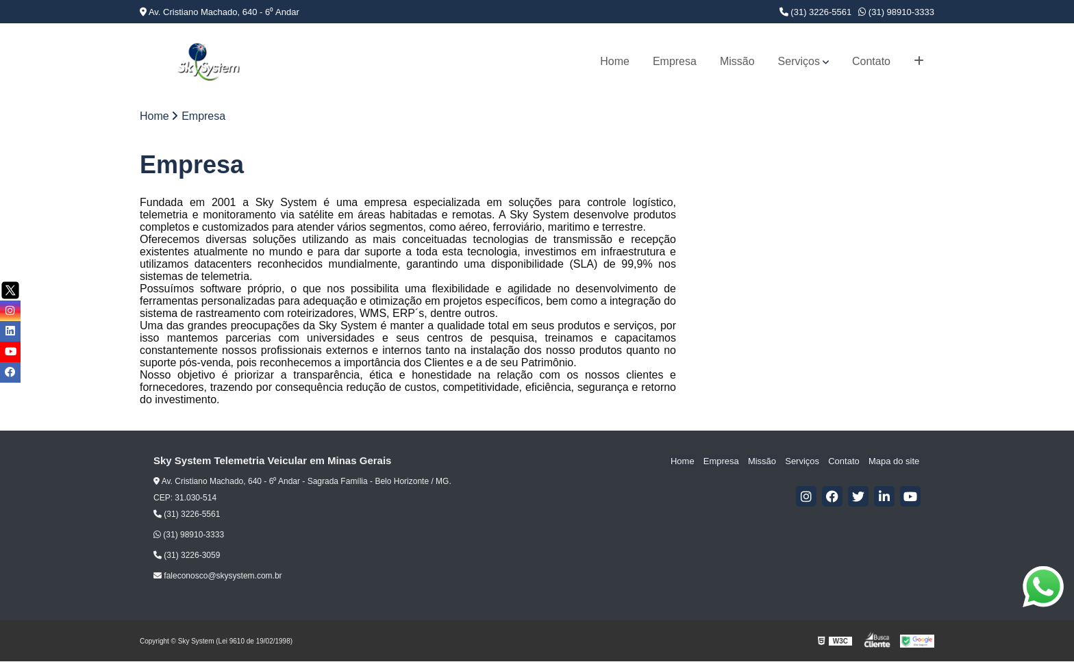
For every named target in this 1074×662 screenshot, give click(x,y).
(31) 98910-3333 (896, 12)
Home (614, 61)
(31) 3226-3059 (186, 556)
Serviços (799, 61)
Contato (871, 61)
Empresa (675, 61)
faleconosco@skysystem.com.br (217, 576)
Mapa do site (894, 462)
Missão (737, 61)
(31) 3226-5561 (815, 12)
